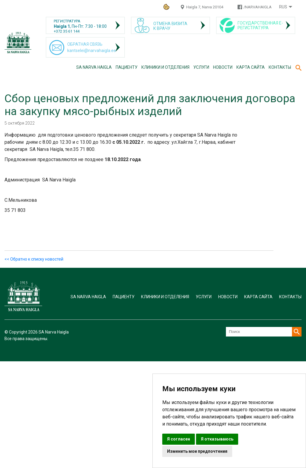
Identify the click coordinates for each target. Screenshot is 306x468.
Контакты (280, 67)
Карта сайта (250, 67)
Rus (283, 6)
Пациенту (126, 67)
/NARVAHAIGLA (258, 7)
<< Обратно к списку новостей (33, 259)
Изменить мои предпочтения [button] (197, 451)
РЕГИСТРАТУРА (67, 21)
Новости (222, 67)
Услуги (201, 67)
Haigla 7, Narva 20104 (204, 7)
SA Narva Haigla (94, 67)
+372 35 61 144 (66, 31)
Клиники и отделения (165, 67)
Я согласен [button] (178, 439)
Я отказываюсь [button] (217, 439)
